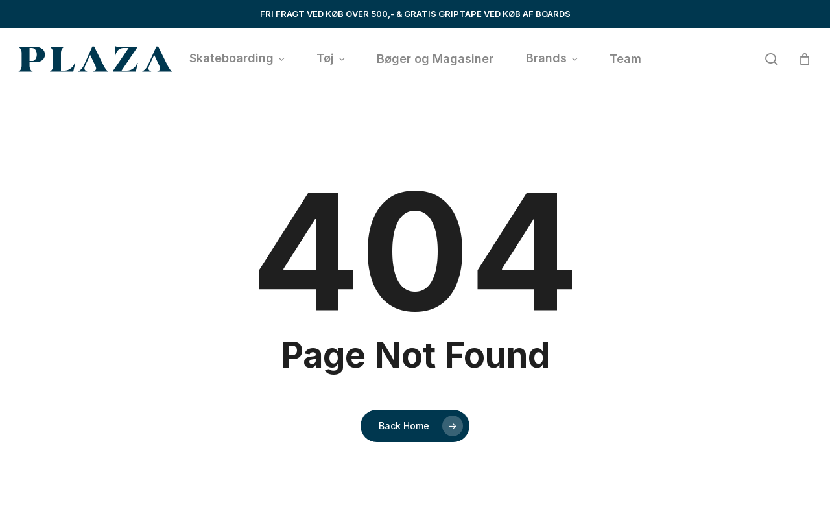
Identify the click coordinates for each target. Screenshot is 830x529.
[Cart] (805, 59)
